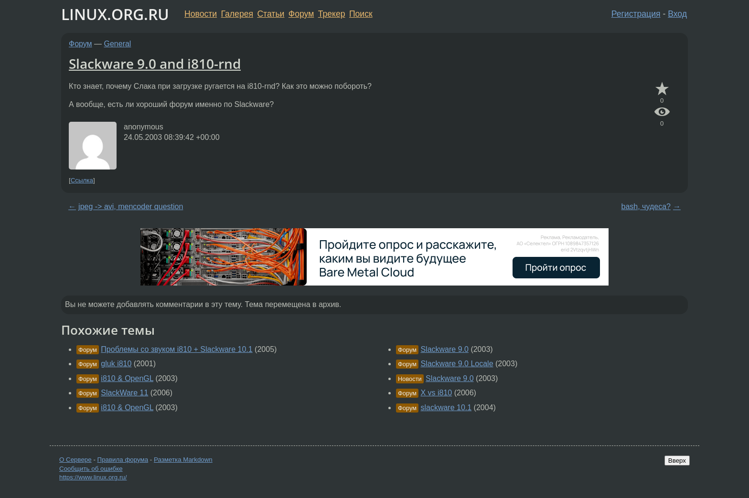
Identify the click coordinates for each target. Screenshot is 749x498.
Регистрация (636, 14)
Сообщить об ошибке (91, 468)
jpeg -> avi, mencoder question (130, 206)
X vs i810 (436, 393)
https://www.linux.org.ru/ (93, 477)
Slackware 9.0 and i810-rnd (155, 63)
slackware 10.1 (445, 407)
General (117, 44)
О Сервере (75, 459)
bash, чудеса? (646, 206)
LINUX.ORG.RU (115, 14)
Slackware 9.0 (444, 349)
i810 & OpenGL (127, 378)
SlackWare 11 (124, 393)
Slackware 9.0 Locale (456, 364)
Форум (301, 14)
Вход (677, 14)
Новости (200, 14)
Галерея (237, 14)
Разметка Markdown (183, 459)
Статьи (270, 14)
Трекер (331, 14)
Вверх (677, 460)
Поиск (361, 14)
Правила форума (123, 459)
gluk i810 (116, 364)
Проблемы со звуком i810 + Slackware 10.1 (176, 349)
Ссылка (82, 180)
